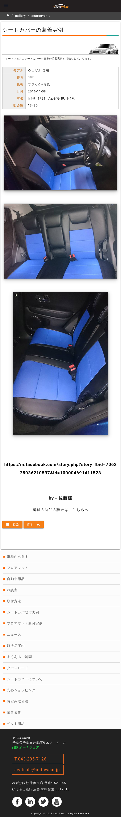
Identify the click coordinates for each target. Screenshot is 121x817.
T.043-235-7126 (30, 759)
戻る (33, 524)
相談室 (12, 590)
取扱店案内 (16, 646)
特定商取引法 (17, 701)
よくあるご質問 (19, 657)
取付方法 (14, 601)
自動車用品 (16, 579)
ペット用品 (16, 724)
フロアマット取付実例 (25, 623)
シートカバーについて (25, 679)
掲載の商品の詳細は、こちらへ (60, 509)
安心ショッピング (21, 690)
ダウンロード (17, 668)
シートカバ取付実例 (23, 612)
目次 (12, 524)
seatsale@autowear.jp (37, 769)
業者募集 (14, 712)
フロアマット (17, 568)
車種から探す (17, 557)
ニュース (14, 635)
